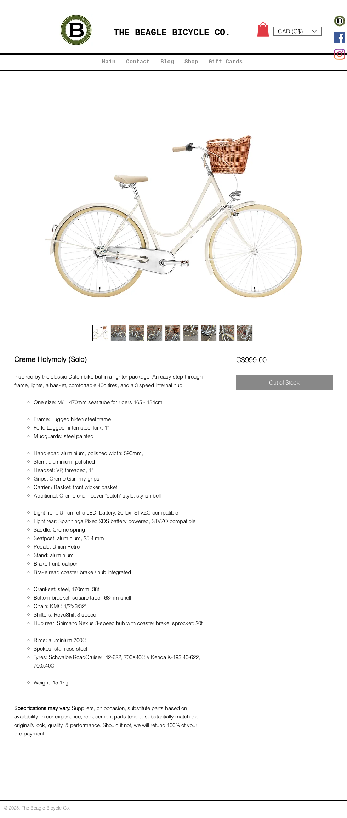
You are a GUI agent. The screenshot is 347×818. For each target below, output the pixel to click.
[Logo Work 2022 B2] (339, 21)
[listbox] (297, 31)
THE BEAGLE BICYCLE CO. (172, 33)
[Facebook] (339, 37)
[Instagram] (339, 54)
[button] (263, 29)
